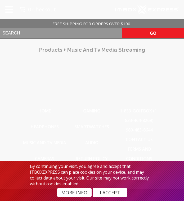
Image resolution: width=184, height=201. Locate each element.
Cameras (44, 158)
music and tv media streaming (106, 50)
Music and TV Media (44, 143)
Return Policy (92, 158)
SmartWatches (91, 127)
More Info (74, 192)
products (50, 50)
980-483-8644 (139, 130)
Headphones (45, 127)
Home (44, 111)
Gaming (91, 111)
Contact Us (139, 139)
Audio (91, 143)
